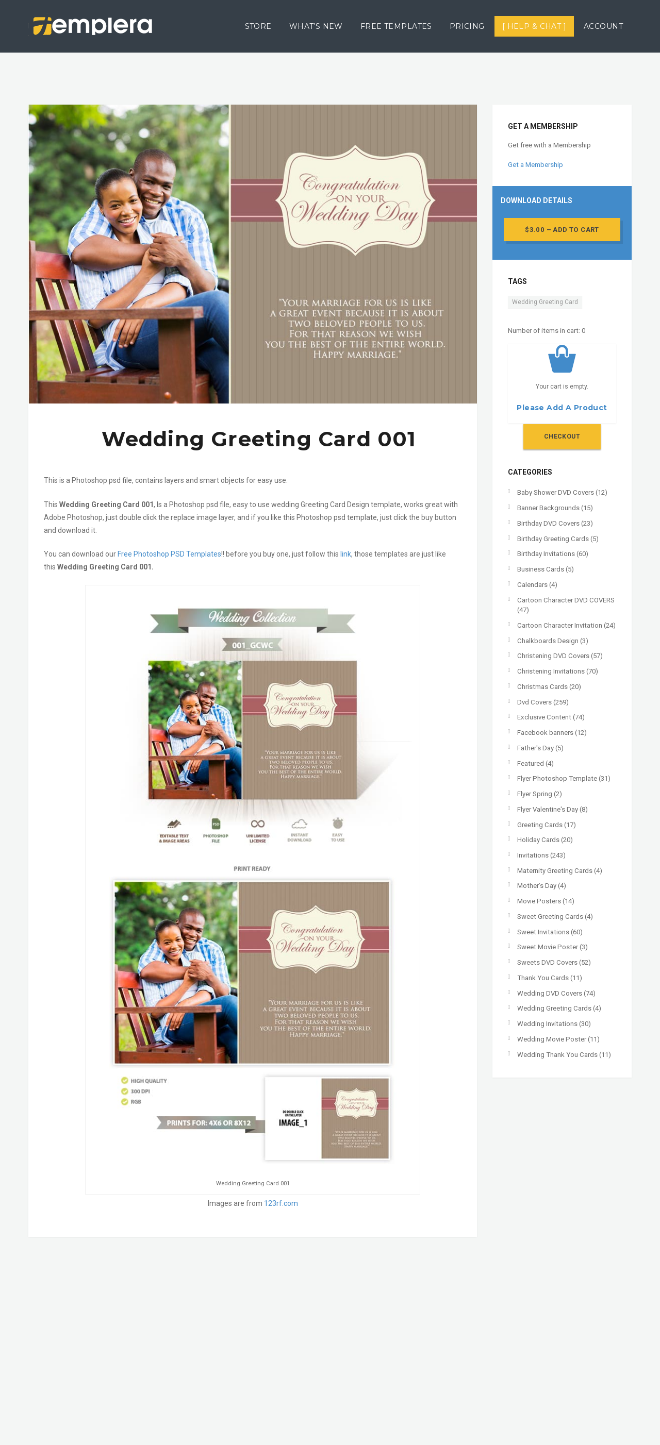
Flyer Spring (534, 794)
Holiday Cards (538, 840)
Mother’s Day (536, 885)
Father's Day (535, 748)
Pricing (467, 26)
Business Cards (540, 569)
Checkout (562, 436)
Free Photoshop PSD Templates (169, 554)
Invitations (533, 855)
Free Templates (396, 26)
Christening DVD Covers (553, 656)
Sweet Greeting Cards (550, 916)
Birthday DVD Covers (548, 523)
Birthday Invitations (546, 554)
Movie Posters (539, 901)
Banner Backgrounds (548, 508)
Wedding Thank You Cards (557, 1054)
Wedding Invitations (547, 1024)
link (345, 554)
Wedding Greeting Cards (554, 1008)
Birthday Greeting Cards (553, 539)
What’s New (316, 26)
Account (603, 26)
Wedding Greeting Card (545, 302)
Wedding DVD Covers (549, 993)
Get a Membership (535, 165)
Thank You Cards (543, 978)
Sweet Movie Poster (547, 947)
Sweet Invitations (543, 932)
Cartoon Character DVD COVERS (566, 600)
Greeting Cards (540, 825)
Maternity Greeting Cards (554, 871)
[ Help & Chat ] (534, 26)
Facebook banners (545, 732)
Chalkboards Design (548, 641)
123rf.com (281, 1203)
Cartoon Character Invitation (559, 625)
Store (258, 26)
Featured (530, 763)
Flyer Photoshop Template (557, 778)
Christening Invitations (551, 671)
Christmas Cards (542, 687)
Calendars (532, 585)
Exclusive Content (544, 717)
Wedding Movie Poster (551, 1039)
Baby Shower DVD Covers (555, 492)
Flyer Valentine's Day (547, 809)
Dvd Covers (534, 702)
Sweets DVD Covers (547, 962)
